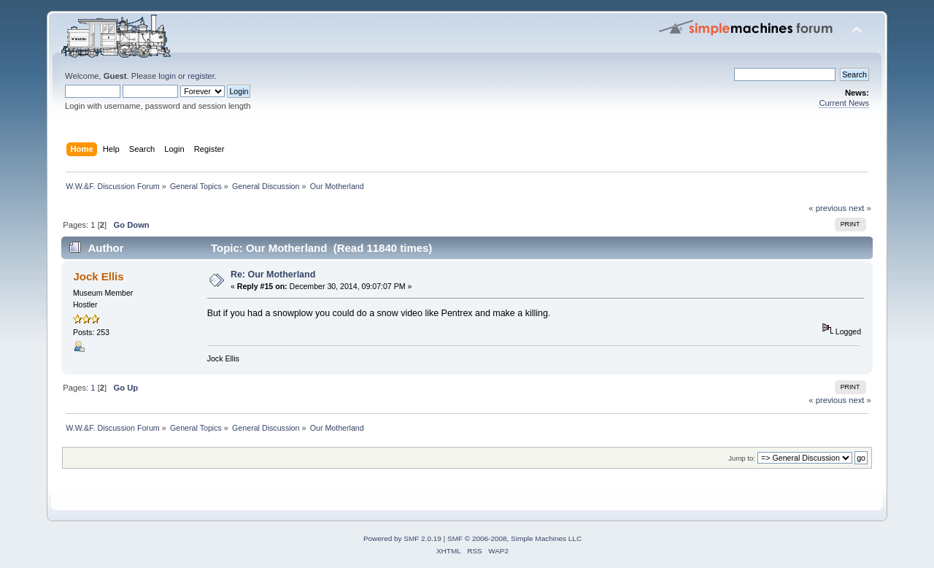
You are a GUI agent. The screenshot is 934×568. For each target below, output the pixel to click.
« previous (827, 208)
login (167, 76)
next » (860, 208)
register (201, 76)
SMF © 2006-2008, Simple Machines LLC (514, 538)
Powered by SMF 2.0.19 (402, 538)
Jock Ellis (98, 276)
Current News (844, 103)
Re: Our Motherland (273, 274)
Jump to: (741, 458)
